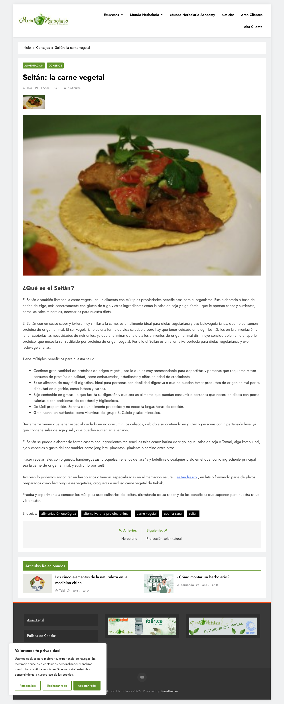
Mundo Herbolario (144, 14)
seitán (193, 513)
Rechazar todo (57, 685)
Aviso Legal (35, 620)
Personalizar (28, 685)
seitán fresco (187, 477)
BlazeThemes (169, 691)
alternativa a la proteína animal (106, 513)
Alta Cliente (253, 26)
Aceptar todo (87, 685)
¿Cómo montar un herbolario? (203, 577)
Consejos (55, 65)
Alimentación (33, 65)
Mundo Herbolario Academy (192, 14)
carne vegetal (147, 513)
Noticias (228, 14)
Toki (29, 88)
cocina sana (173, 513)
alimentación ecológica (58, 513)
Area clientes (251, 14)
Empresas (111, 14)
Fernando (187, 585)
